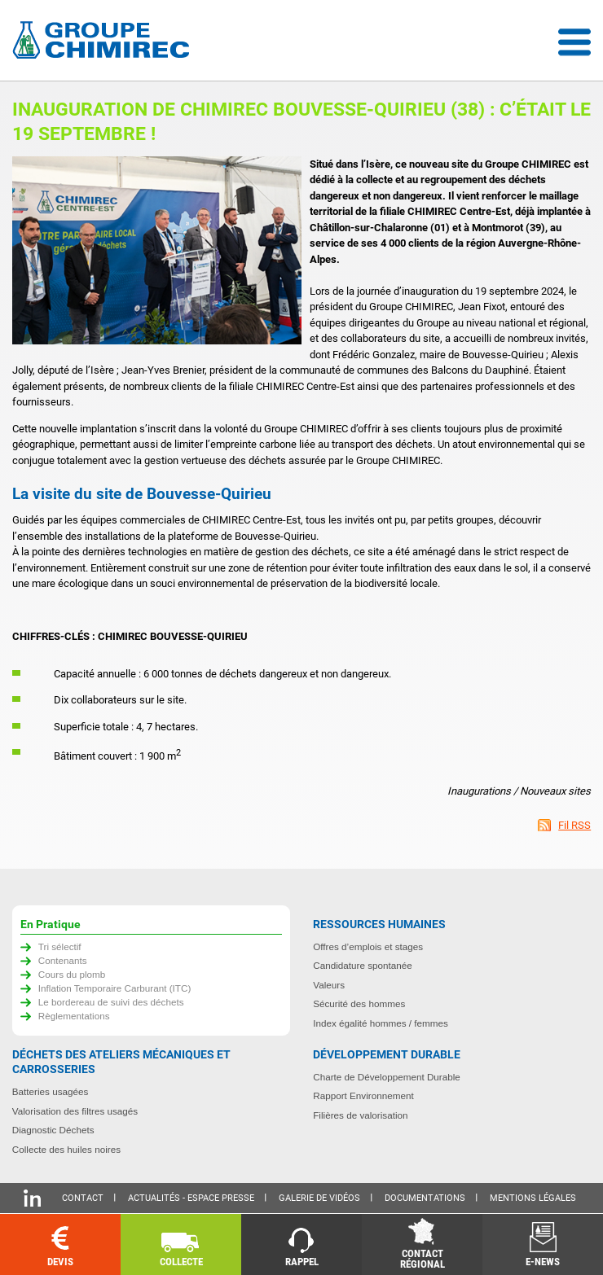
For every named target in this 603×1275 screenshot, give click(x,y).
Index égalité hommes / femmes (380, 1023)
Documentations (425, 1198)
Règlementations (74, 1015)
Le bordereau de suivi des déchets (111, 1002)
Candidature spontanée (362, 965)
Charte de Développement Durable (386, 1076)
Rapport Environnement (363, 1095)
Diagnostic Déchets (53, 1129)
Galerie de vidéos (319, 1198)
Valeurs (329, 984)
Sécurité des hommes (359, 1003)
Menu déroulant (574, 42)
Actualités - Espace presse (191, 1198)
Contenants (62, 960)
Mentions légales (533, 1198)
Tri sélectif (59, 946)
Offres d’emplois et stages (368, 946)
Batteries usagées (50, 1091)
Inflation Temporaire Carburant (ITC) (114, 988)
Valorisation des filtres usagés (75, 1111)
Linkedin (32, 1198)
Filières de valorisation (360, 1115)
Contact (82, 1198)
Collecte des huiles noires (66, 1149)
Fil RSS (574, 825)
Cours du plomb (72, 974)
